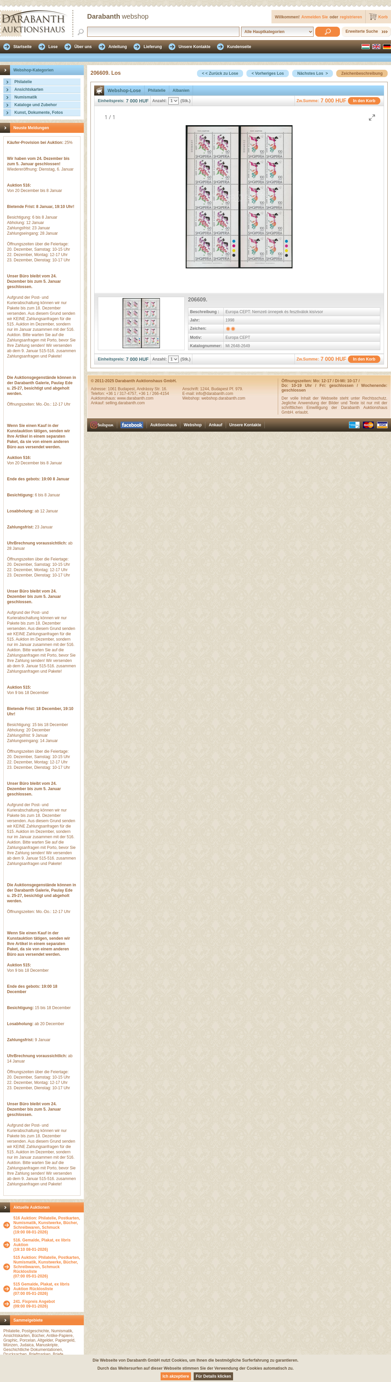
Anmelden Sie (315, 17)
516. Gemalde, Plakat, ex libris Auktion (41, 1242)
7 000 (132, 100)
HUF (144, 100)
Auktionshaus (163, 425)
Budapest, (127, 389)
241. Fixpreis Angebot (34, 1301)
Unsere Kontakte (245, 425)
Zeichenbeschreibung (362, 73)
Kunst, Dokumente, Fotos (38, 112)
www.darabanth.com (135, 398)
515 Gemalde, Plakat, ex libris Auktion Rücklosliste (41, 1286)
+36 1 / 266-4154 (154, 393)
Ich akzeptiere (176, 1376)
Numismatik (25, 97)
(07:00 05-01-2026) (46, 1267)
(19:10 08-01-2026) (46, 1245)
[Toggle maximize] (372, 117)
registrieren (351, 17)
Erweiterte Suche (362, 31)
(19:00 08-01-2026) (46, 1225)
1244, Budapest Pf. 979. (221, 389)
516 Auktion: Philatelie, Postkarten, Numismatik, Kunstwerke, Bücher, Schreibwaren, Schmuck (46, 1223)
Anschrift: (191, 389)
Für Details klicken (213, 1376)
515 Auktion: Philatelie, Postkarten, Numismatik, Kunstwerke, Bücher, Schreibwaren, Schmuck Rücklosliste (46, 1264)
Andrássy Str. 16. (152, 389)
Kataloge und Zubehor (35, 104)
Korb (383, 17)
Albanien (181, 90)
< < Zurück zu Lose (220, 73)
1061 (113, 389)
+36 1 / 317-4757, (122, 393)
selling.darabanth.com (125, 403)
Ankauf (215, 425)
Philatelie (23, 81)
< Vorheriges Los (267, 73)
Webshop (193, 425)
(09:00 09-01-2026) (34, 1304)
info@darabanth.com (214, 393)
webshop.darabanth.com (223, 398)
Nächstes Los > (312, 73)
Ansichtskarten (28, 89)
